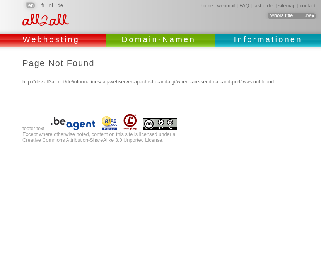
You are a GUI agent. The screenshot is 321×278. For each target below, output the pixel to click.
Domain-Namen (160, 39)
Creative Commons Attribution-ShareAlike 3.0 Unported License (92, 140)
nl (51, 5)
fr (42, 5)
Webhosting (52, 39)
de (60, 5)
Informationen (268, 39)
